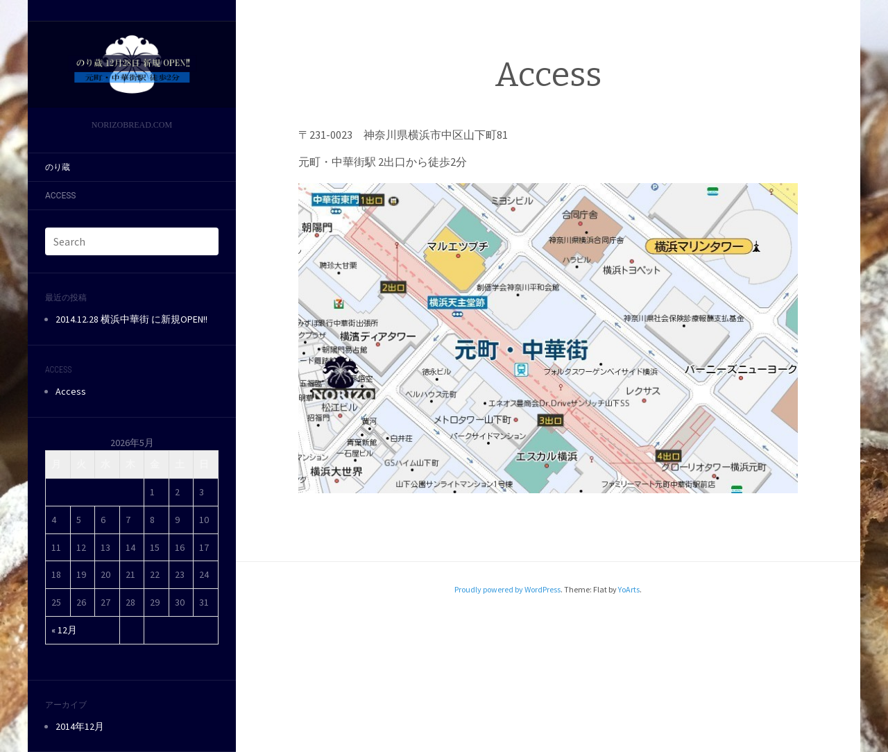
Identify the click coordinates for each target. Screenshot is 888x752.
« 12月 (64, 630)
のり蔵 (57, 167)
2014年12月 (80, 726)
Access (60, 195)
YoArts (629, 589)
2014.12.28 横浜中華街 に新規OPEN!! (131, 319)
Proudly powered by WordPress (507, 589)
